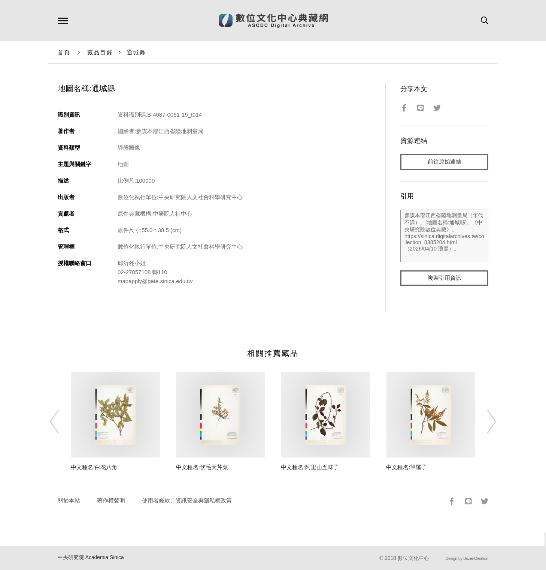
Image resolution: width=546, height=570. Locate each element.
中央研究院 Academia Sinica (91, 557)
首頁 (64, 52)
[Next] (485, 421)
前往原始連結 (444, 162)
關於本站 (69, 500)
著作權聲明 (111, 500)
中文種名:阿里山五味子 (310, 467)
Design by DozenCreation (467, 558)
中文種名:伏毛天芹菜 (202, 467)
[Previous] (61, 421)
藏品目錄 (100, 52)
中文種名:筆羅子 (406, 467)
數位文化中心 (413, 558)
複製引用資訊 (444, 278)
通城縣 (136, 52)
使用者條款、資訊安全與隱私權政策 (187, 500)
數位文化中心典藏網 (273, 21)
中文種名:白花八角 (94, 467)
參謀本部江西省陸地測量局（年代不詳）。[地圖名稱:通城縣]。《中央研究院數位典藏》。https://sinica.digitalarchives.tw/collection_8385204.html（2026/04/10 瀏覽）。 (444, 236)
